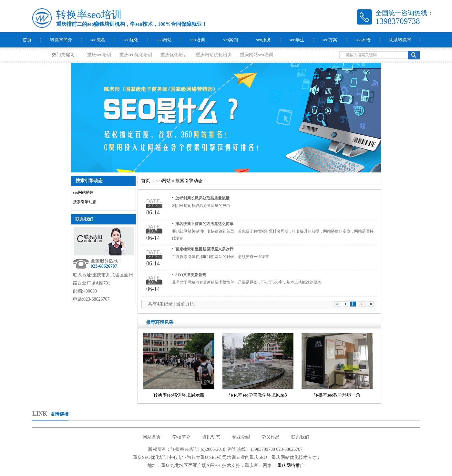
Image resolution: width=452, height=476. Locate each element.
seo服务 (263, 39)
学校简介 (181, 437)
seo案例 (230, 39)
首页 (27, 39)
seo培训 (197, 39)
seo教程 (98, 39)
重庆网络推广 (290, 465)
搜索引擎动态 (84, 202)
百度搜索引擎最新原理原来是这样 (204, 249)
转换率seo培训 (89, 14)
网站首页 (152, 437)
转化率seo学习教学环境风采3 (258, 395)
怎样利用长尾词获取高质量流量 (202, 198)
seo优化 (131, 39)
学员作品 (271, 437)
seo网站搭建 (83, 192)
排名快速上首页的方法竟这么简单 (204, 224)
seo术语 (363, 39)
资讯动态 (211, 437)
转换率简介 (61, 39)
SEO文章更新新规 (190, 275)
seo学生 (296, 39)
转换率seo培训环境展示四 (179, 395)
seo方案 (330, 39)
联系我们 (84, 219)
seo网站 (164, 39)
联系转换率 (400, 39)
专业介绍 (241, 437)
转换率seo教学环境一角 (337, 395)
